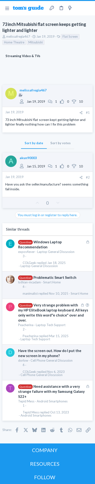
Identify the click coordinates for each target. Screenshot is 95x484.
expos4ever (26, 252)
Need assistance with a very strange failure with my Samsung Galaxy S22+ (51, 391)
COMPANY (45, 450)
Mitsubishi (35, 42)
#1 (88, 112)
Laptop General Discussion (55, 252)
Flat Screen (70, 36)
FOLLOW (44, 477)
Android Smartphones (52, 401)
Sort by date (34, 143)
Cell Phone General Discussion (52, 360)
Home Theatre (14, 42)
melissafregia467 (18, 36)
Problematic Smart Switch (54, 277)
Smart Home (52, 282)
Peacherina (25, 325)
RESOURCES (44, 464)
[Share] (81, 112)
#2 (88, 177)
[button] (7, 8)
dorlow (23, 360)
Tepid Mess (26, 401)
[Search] (88, 8)
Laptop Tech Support (50, 325)
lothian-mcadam (29, 282)
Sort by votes (60, 143)
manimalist (30, 293)
